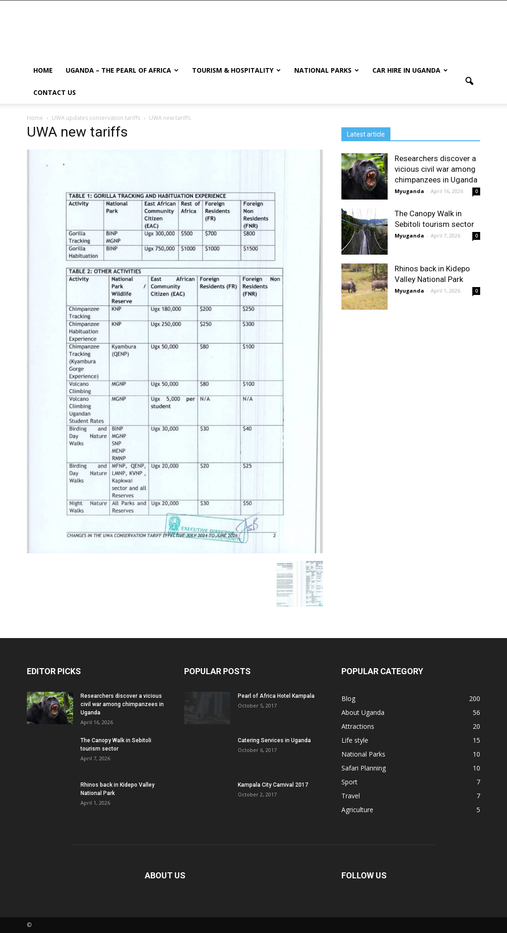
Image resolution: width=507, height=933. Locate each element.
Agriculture (357, 809)
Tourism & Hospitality (236, 70)
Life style (354, 740)
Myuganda (409, 191)
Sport (349, 781)
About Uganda (362, 712)
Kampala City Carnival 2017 (273, 785)
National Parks (326, 70)
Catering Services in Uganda (274, 740)
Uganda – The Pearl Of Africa (122, 70)
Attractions (357, 726)
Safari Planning (363, 768)
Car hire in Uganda (410, 70)
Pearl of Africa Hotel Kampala (276, 696)
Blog (348, 698)
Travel (350, 795)
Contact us (54, 92)
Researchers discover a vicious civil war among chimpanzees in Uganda (436, 169)
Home (43, 70)
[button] (469, 81)
